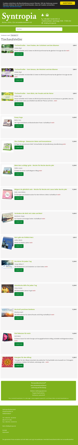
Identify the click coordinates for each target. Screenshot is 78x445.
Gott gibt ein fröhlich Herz (23, 237)
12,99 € (74, 141)
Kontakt (4, 430)
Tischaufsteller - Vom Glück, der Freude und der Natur (33, 93)
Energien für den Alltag (22, 357)
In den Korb (19, 54)
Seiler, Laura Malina (19, 192)
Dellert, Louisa (18, 168)
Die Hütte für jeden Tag (23, 261)
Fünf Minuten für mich (22, 333)
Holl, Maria (17, 336)
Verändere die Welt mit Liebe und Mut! (28, 213)
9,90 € (75, 45)
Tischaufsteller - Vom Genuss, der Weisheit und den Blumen (36, 69)
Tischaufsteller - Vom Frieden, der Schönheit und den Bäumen (36, 45)
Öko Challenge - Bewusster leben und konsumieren (32, 141)
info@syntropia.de (50, 23)
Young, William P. (19, 264)
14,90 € (74, 213)
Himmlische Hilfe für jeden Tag (25, 285)
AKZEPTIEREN (67, 3)
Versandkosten (38, 439)
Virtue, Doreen (18, 288)
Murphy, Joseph (18, 312)
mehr (67, 51)
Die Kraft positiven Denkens (24, 309)
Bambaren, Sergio (19, 216)
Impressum (5, 432)
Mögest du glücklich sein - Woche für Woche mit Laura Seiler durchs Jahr (40, 189)
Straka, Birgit (18, 48)
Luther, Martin (18, 240)
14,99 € (74, 117)
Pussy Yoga (18, 117)
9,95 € (75, 237)
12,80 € (74, 357)
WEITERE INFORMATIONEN (12, 7)
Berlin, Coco (17, 120)
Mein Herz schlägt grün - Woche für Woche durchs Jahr (34, 165)
